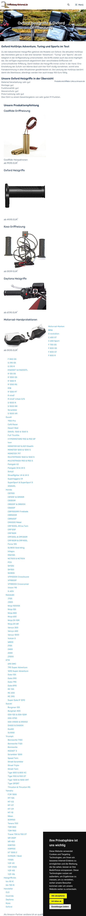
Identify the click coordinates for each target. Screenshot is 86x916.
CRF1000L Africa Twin (18, 504)
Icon (10, 421)
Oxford (9, 885)
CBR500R (12, 493)
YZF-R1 (11, 841)
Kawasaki (10, 573)
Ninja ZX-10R (13, 598)
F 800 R (11, 334)
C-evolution (47, 312)
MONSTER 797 (14, 432)
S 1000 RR (12, 384)
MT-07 (11, 783)
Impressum (19, 909)
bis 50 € (10, 860)
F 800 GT (46, 330)
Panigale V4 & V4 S (16, 446)
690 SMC (12, 642)
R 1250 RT (12, 370)
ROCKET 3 (12, 729)
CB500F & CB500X (16, 482)
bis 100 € (10, 863)
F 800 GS (46, 326)
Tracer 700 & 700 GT (17, 812)
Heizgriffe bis (10, 856)
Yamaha (9, 769)
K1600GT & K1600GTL (18, 348)
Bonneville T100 (15, 718)
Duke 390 (12, 657)
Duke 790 (12, 660)
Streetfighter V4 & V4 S (18, 453)
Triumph (9, 715)
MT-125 (11, 776)
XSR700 (11, 823)
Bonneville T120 (15, 722)
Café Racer (13, 403)
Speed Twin (13, 736)
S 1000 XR (12, 392)
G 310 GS (12, 341)
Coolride (10, 874)
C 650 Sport (47, 319)
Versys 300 (13, 606)
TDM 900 (12, 809)
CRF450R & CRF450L (17, 519)
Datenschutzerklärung (36, 909)
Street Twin (13, 747)
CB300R (11, 479)
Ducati (9, 395)
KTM (8, 638)
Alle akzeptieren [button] (58, 896)
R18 (9, 366)
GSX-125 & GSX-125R (17, 693)
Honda (9, 468)
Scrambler (12, 388)
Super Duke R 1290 (16, 678)
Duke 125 (12, 653)
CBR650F (12, 497)
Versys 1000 (13, 613)
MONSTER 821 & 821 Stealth (20, 424)
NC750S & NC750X (16, 537)
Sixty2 (11, 450)
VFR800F (12, 559)
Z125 (10, 624)
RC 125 (11, 667)
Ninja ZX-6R (13, 602)
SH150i (11, 548)
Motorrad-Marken (50, 305)
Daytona (9, 878)
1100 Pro (12, 399)
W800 (10, 620)
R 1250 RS (12, 363)
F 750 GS (46, 323)
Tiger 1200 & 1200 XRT (18, 758)
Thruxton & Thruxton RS (19, 765)
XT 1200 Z (12, 831)
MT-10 (10, 791)
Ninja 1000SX (14, 584)
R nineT (11, 374)
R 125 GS (12, 352)
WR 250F (12, 816)
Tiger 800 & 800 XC (17, 751)
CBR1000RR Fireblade (18, 490)
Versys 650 (13, 609)
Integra (11, 529)
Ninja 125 (12, 588)
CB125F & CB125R (16, 475)
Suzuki (9, 682)
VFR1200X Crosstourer (18, 555)
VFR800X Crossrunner (18, 562)
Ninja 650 (12, 595)
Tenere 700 (13, 802)
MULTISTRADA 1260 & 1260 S (21, 435)
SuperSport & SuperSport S (20, 461)
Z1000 (11, 635)
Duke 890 (12, 664)
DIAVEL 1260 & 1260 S (18, 410)
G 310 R (11, 345)
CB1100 (11, 471)
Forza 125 (12, 522)
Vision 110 (12, 566)
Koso (8, 881)
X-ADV (11, 569)
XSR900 (11, 827)
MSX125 (11, 533)
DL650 (11, 707)
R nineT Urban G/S (16, 377)
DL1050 (11, 711)
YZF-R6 (11, 852)
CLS (7, 870)
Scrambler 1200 (15, 733)
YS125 (10, 838)
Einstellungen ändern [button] (60, 907)
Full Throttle (13, 413)
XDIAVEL (12, 464)
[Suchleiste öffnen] (68, 5)
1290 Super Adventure (18, 649)
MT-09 (11, 787)
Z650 (10, 631)
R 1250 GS (12, 355)
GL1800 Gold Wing (16, 526)
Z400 (10, 627)
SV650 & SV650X (16, 704)
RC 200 (11, 671)
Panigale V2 (13, 442)
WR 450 (11, 820)
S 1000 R (12, 381)
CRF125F (12, 508)
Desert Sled (13, 406)
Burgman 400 (14, 689)
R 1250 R (12, 359)
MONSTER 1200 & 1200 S (19, 428)
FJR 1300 (12, 773)
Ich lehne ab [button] (56, 901)
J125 (10, 577)
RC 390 (11, 675)
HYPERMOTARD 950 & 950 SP (21, 417)
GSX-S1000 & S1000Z (18, 700)
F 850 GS (12, 337)
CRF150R (12, 511)
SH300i (11, 551)
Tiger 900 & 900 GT (17, 754)
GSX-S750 (12, 696)
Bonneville (12, 725)
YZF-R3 (11, 849)
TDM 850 (12, 805)
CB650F (11, 486)
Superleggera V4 (15, 457)
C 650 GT (46, 316)
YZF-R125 (12, 845)
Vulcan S (12, 617)
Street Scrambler (15, 740)
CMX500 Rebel (14, 500)
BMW (44, 308)
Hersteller (8, 867)
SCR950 (11, 798)
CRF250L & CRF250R (17, 515)
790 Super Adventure (17, 646)
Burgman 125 (14, 686)
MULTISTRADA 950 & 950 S (20, 439)
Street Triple (13, 744)
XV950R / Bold (15, 834)
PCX (10, 540)
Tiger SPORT (13, 762)
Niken (10, 794)
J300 (10, 580)
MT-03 (11, 780)
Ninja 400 (12, 591)
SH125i (11, 544)
